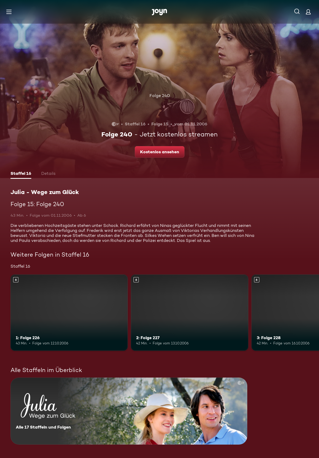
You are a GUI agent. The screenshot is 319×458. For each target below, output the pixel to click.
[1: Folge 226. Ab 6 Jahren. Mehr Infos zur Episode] (69, 312)
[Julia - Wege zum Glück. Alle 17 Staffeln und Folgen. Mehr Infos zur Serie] (129, 411)
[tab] (20, 174)
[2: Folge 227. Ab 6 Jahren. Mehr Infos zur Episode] (189, 312)
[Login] (308, 11)
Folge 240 (160, 95)
